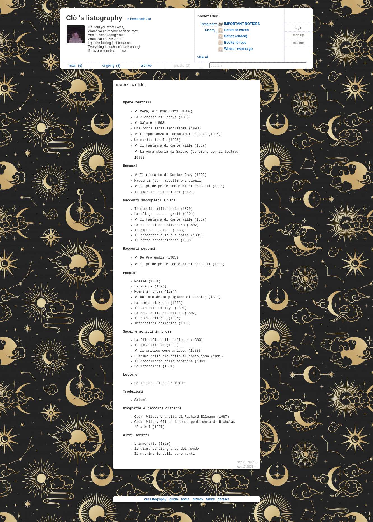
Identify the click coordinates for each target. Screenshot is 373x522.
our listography (155, 499)
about (185, 499)
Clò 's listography (94, 18)
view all (202, 57)
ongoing (111, 66)
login (298, 28)
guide (173, 499)
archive (148, 66)
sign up (298, 35)
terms (210, 499)
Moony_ (211, 30)
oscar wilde (130, 85)
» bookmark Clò (139, 19)
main (75, 66)
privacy (197, 499)
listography (209, 24)
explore (298, 43)
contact (223, 499)
